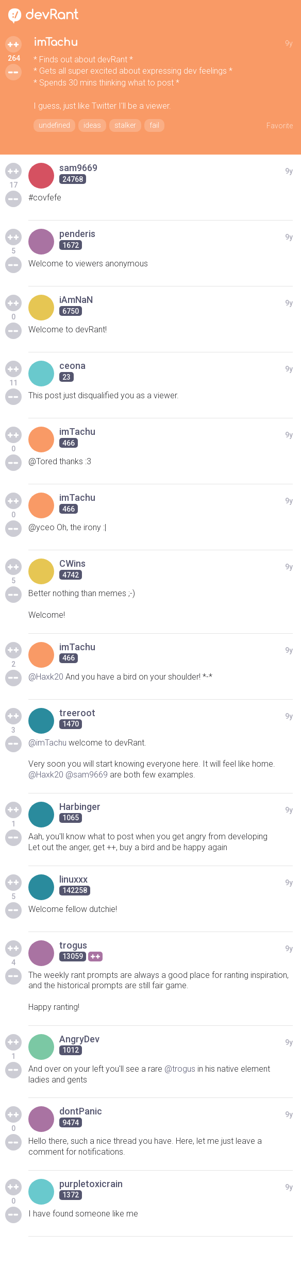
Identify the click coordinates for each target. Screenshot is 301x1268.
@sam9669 (86, 775)
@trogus (179, 1069)
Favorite (279, 126)
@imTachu (47, 743)
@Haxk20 (45, 677)
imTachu (56, 42)
